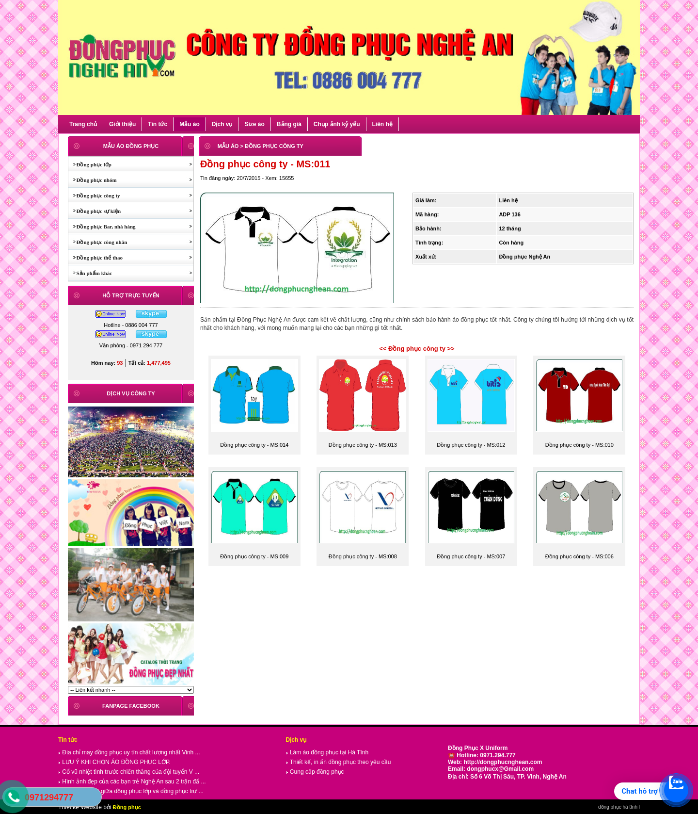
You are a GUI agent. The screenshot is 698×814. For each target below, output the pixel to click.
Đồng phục (127, 807)
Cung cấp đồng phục (315, 771)
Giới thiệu (122, 124)
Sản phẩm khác (90, 273)
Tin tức (157, 124)
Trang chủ (83, 124)
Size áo (254, 124)
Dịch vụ (222, 124)
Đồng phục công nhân (97, 242)
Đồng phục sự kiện (94, 211)
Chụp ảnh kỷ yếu (337, 124)
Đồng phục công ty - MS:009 (254, 556)
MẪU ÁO (228, 146)
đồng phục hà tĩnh (617, 807)
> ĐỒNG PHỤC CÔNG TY (271, 146)
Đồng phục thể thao (95, 257)
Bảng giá (289, 124)
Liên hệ (382, 124)
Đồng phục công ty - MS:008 (363, 556)
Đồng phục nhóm (92, 180)
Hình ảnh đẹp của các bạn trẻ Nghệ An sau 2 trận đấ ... (132, 781)
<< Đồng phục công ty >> (416, 348)
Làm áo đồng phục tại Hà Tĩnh (327, 752)
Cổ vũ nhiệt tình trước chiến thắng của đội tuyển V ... (128, 771)
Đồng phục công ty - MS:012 (471, 445)
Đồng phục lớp (89, 164)
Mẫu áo (189, 124)
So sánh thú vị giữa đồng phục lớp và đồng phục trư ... (131, 791)
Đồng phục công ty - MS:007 (471, 556)
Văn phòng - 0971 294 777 (130, 345)
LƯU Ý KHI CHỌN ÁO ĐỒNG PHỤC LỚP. (114, 762)
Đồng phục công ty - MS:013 (363, 445)
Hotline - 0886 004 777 (131, 325)
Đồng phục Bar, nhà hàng (102, 226)
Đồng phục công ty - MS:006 (579, 556)
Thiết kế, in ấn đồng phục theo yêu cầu (338, 762)
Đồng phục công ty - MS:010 (579, 445)
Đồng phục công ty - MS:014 (254, 445)
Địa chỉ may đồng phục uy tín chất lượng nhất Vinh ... (129, 752)
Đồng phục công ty (94, 195)
